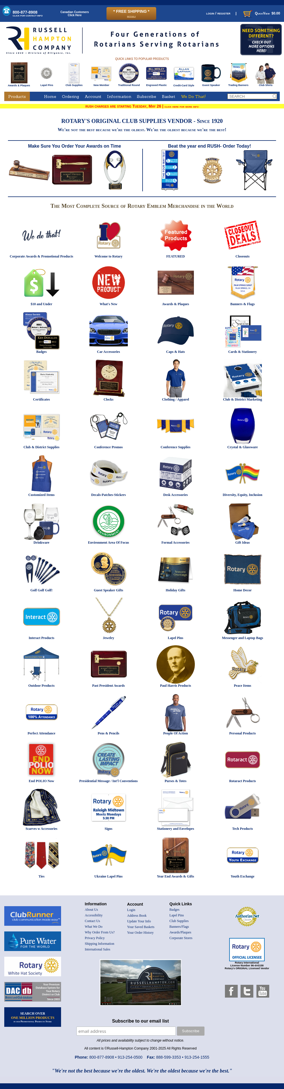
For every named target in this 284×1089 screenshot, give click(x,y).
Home (50, 96)
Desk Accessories (175, 495)
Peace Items (242, 686)
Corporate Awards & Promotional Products (41, 256)
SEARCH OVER (33, 1017)
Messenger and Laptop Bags (242, 638)
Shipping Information (99, 944)
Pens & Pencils (108, 733)
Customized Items (41, 495)
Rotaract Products (242, 781)
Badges (41, 352)
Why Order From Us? (100, 932)
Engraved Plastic (156, 84)
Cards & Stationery (242, 352)
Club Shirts (265, 84)
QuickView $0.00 (261, 13)
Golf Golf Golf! (41, 590)
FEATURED (175, 256)
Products (17, 96)
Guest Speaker (211, 84)
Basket (168, 96)
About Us (91, 910)
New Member (101, 84)
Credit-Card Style (184, 84)
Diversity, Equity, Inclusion (242, 495)
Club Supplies (74, 84)
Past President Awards (108, 686)
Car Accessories (108, 352)
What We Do (94, 927)
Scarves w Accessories (41, 829)
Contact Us (92, 921)
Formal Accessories (176, 542)
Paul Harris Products (175, 686)
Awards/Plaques (180, 932)
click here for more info (181, 106)
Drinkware (41, 542)
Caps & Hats (175, 352)
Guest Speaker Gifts (108, 590)
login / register (218, 13)
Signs (108, 829)
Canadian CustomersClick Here (74, 14)
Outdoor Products (41, 686)
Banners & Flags (242, 304)
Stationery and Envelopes (175, 829)
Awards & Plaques (19, 84)
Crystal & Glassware (242, 447)
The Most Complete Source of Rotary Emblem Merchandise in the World (142, 206)
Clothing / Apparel (175, 399)
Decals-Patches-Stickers (108, 495)
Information (119, 96)
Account (93, 96)
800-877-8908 (28, 13)
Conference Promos (108, 447)
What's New (108, 304)
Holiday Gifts (175, 590)
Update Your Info (139, 921)
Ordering (70, 96)
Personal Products (242, 733)
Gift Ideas (242, 542)
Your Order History (140, 933)
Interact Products (41, 638)
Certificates (41, 399)
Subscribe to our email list (140, 1021)
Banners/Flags (179, 927)
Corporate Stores (181, 938)
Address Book (137, 916)
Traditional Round (129, 84)
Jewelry (108, 638)
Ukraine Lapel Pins (108, 876)
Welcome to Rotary (109, 256)
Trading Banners (238, 84)
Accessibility (94, 915)
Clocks (109, 399)
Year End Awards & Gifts (175, 876)
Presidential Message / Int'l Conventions (108, 781)
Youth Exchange (242, 876)
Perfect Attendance (41, 733)
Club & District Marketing (242, 399)
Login (131, 910)
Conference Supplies (176, 447)
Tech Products (242, 829)
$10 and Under (41, 304)
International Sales (97, 949)
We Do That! (193, 96)
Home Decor (242, 590)
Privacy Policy (95, 938)
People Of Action (175, 733)
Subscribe (146, 96)
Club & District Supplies (41, 447)
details (131, 16)
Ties (41, 876)
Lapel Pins (46, 84)
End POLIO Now (41, 781)
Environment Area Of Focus (108, 542)
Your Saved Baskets (140, 927)
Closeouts (242, 256)
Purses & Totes (176, 781)
